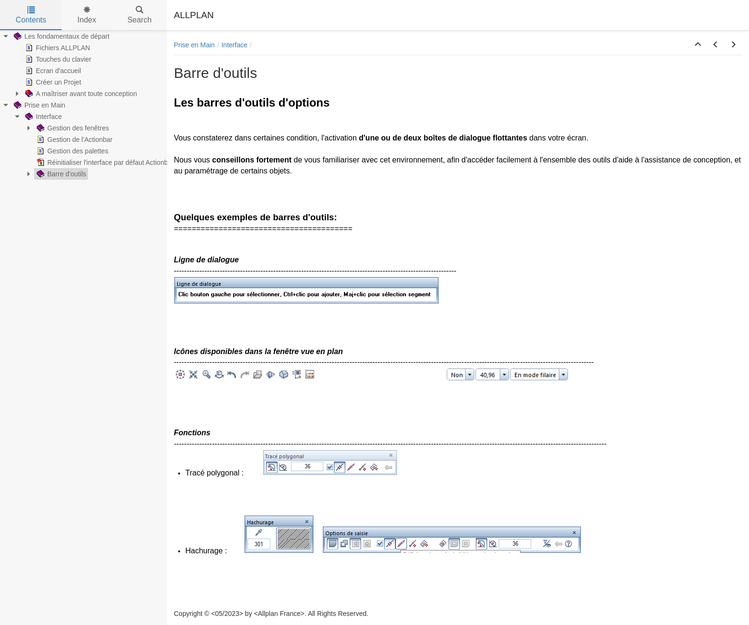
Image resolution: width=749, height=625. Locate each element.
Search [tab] (140, 15)
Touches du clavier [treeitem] (57, 59)
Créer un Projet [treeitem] (52, 82)
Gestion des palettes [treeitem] (71, 151)
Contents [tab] (31, 15)
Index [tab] (86, 15)
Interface (234, 45)
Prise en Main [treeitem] (38, 105)
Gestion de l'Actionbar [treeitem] (74, 139)
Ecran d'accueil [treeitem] (52, 70)
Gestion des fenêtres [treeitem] (72, 128)
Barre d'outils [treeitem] (60, 174)
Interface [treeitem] (42, 116)
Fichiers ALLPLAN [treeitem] (56, 48)
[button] (698, 45)
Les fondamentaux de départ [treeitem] (60, 36)
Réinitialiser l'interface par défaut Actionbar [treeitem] (104, 162)
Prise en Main (194, 45)
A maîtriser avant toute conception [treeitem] (80, 93)
